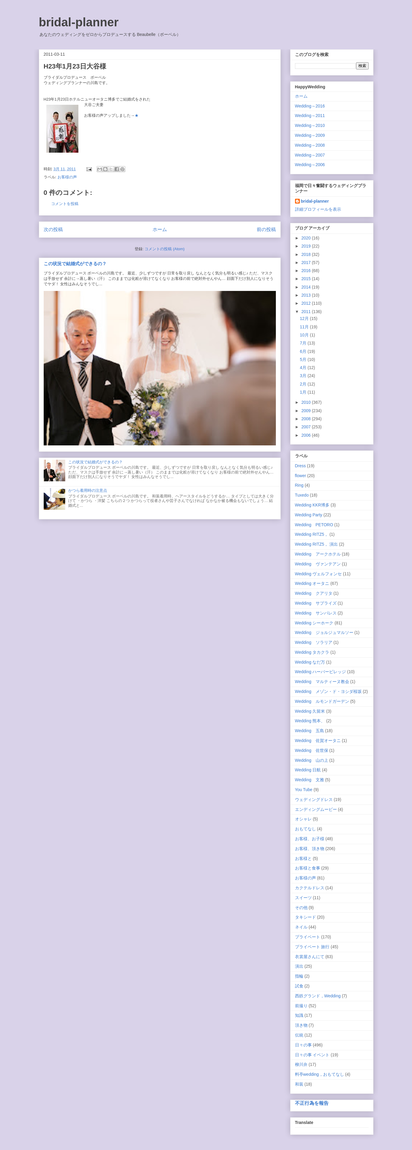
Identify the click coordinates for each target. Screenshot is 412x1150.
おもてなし (305, 828)
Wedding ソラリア (313, 642)
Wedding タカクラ (312, 652)
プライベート (307, 936)
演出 (299, 966)
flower (300, 475)
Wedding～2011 (310, 115)
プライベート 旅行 (312, 946)
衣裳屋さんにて (309, 956)
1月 (304, 392)
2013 (306, 295)
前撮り (301, 1005)
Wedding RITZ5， (312, 534)
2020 (306, 238)
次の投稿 (53, 229)
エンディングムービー (316, 809)
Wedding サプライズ (316, 603)
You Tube (304, 789)
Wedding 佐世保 (311, 750)
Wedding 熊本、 (310, 720)
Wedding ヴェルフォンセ (318, 573)
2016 (306, 270)
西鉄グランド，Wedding (318, 995)
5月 (304, 359)
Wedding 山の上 (311, 760)
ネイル (301, 927)
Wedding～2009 (310, 135)
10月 (305, 335)
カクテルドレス (309, 887)
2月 (304, 384)
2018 (306, 254)
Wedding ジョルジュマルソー (324, 632)
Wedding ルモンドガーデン (322, 701)
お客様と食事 (307, 868)
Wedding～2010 (310, 125)
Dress (300, 465)
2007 (306, 426)
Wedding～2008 (310, 145)
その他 (301, 907)
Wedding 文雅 (309, 779)
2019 (306, 246)
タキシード (305, 917)
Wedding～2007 (310, 155)
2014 (306, 287)
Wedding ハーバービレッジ (320, 671)
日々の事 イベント (312, 1054)
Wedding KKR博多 (312, 505)
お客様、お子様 (309, 838)
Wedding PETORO (314, 524)
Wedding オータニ (312, 583)
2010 (306, 402)
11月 (305, 326)
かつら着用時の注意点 (87, 490)
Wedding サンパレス (316, 613)
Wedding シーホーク (314, 622)
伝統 (299, 1035)
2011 (306, 311)
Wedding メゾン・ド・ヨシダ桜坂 (328, 691)
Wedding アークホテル (318, 554)
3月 (304, 375)
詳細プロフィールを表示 (318, 209)
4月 (304, 367)
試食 (299, 986)
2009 (306, 410)
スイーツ (303, 897)
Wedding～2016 (310, 106)
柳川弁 (301, 1064)
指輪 (299, 976)
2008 (306, 418)
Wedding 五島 (309, 730)
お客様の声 (67, 177)
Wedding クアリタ (313, 593)
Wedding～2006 (310, 164)
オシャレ (303, 819)
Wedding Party (309, 514)
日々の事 (303, 1045)
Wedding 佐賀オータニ (318, 740)
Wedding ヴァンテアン (318, 564)
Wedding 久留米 (310, 711)
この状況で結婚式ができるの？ (75, 263)
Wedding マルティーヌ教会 (322, 681)
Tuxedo (302, 495)
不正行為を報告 (312, 1103)
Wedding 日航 (308, 769)
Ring (299, 485)
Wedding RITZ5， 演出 (316, 544)
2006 (306, 435)
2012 (306, 303)
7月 (304, 343)
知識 (299, 1015)
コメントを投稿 (64, 203)
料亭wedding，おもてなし (319, 1074)
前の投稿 (266, 229)
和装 (299, 1084)
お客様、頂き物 (309, 848)
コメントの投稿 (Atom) (165, 249)
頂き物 (301, 1025)
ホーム (160, 229)
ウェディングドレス (314, 799)
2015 (306, 278)
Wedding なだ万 (310, 662)
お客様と (303, 858)
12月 (305, 318)
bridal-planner (79, 22)
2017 (306, 262)
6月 (304, 351)
